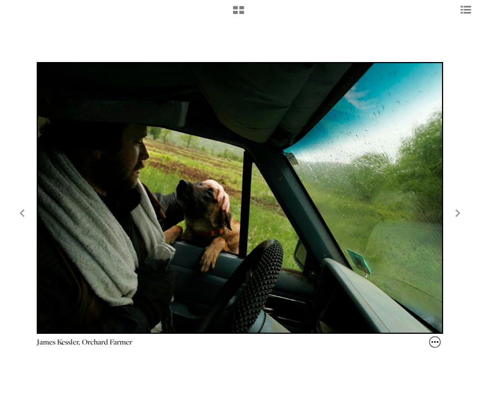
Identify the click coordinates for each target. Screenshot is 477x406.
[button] (238, 14)
